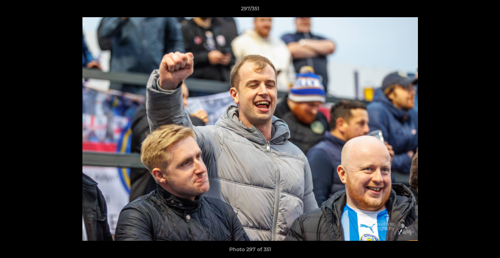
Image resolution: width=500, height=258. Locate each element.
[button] (487, 10)
